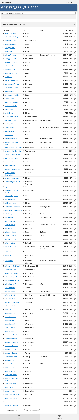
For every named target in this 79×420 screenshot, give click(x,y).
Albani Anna (9, 217)
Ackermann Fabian (12, 84)
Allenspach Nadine (12, 273)
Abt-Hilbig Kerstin (12, 73)
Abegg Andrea (10, 44)
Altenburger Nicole (12, 280)
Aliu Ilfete (8, 255)
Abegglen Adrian (11, 59)
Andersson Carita (11, 405)
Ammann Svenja (11, 357)
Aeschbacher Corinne (13, 154)
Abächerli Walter (11, 33)
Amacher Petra (10, 320)
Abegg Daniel (10, 48)
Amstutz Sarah (10, 384)
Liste (3, 21)
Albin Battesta (10, 236)
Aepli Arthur (9, 127)
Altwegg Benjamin (12, 302)
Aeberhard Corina (11, 102)
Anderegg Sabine (11, 398)
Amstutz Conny (11, 375)
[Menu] (75, 2)
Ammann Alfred (11, 335)
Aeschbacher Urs (11, 162)
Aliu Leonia (9, 261)
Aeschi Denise (10, 165)
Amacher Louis (10, 317)
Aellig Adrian (10, 124)
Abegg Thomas (10, 55)
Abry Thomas (10, 69)
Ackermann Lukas (11, 88)
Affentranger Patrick (12, 182)
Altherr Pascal (10, 299)
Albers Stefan (10, 221)
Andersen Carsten (11, 402)
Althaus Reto (10, 288)
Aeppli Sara (9, 131)
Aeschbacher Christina (13, 147)
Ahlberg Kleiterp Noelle (11, 191)
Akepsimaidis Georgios (13, 210)
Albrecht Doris (10, 239)
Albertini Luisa (10, 232)
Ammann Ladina (11, 353)
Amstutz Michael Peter (11, 379)
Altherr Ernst (10, 295)
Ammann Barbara (11, 346)
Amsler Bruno (10, 364)
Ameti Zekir (9, 331)
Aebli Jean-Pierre (11, 117)
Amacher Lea (10, 313)
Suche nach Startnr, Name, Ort (38, 13)
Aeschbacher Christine (13, 151)
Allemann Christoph (12, 266)
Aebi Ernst (9, 113)
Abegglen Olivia (11, 62)
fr (68, 2)
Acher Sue (8, 77)
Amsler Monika (10, 367)
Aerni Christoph (11, 138)
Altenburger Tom (11, 284)
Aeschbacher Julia (11, 158)
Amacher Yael (10, 324)
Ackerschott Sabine (12, 95)
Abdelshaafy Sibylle (12, 37)
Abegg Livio (9, 51)
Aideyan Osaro (10, 203)
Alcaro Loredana (11, 246)
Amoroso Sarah (10, 360)
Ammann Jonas (11, 349)
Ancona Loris (10, 387)
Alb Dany (8, 214)
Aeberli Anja (9, 109)
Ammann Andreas (11, 342)
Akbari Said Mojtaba (12, 207)
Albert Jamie (10, 225)
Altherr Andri (10, 291)
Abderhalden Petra (12, 40)
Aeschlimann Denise (12, 169)
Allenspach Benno (11, 270)
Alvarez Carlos (10, 309)
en (71, 2)
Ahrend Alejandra (11, 196)
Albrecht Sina (10, 243)
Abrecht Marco (10, 66)
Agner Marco (9, 187)
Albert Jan (9, 228)
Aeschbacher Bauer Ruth (12, 143)
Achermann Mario (11, 80)
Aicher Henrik (10, 199)
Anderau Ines (10, 391)
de (66, 2)
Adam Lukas (9, 98)
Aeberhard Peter (11, 106)
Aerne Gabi (9, 135)
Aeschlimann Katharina (10, 174)
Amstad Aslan (10, 371)
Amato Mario (10, 328)
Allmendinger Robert (13, 277)
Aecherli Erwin (10, 120)
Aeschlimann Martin (12, 178)
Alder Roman (10, 252)
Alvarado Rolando (11, 306)
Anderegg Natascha (12, 394)
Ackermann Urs (10, 91)
